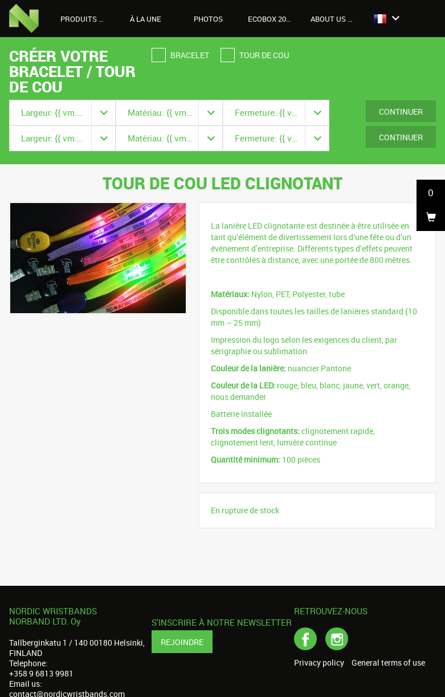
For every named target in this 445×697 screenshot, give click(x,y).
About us (334, 19)
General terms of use (388, 663)
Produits (84, 19)
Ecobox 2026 (271, 19)
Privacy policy (319, 663)
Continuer (401, 111)
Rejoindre (182, 642)
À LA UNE (145, 19)
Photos (208, 19)
